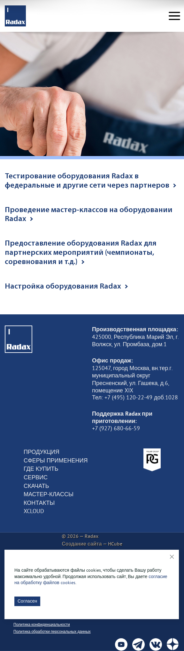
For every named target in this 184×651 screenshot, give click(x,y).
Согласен (27, 601)
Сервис (36, 477)
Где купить (41, 468)
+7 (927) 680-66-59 (116, 428)
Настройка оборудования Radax (66, 286)
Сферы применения (56, 460)
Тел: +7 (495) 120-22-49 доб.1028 (135, 397)
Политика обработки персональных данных (52, 631)
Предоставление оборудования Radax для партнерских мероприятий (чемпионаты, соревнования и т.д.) (81, 253)
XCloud (34, 511)
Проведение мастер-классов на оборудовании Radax (88, 214)
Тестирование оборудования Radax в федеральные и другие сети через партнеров (90, 181)
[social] (121, 644)
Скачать (36, 486)
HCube (115, 543)
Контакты (39, 502)
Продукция (41, 451)
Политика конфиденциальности (41, 624)
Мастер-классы (48, 494)
